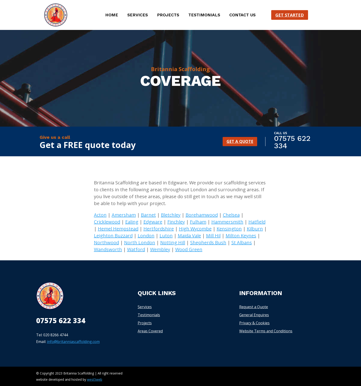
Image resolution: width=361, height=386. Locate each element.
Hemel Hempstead (118, 229)
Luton (166, 235)
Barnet (148, 215)
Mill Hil (213, 235)
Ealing (131, 222)
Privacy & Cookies (254, 322)
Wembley (160, 249)
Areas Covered (150, 331)
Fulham (198, 222)
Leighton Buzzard (113, 235)
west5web (94, 379)
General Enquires (254, 314)
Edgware (152, 222)
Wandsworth (108, 249)
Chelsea (231, 215)
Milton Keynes (241, 235)
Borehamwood (202, 215)
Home (111, 15)
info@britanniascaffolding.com (73, 341)
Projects (168, 15)
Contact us (242, 15)
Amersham (124, 215)
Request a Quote (253, 306)
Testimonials (204, 15)
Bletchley (170, 215)
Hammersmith (227, 222)
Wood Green (188, 249)
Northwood (106, 242)
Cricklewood (107, 222)
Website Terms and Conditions (265, 331)
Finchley (176, 222)
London (146, 235)
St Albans (241, 242)
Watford (136, 249)
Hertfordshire (158, 229)
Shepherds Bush (208, 242)
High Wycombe (195, 229)
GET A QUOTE (240, 141)
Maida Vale (189, 235)
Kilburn (255, 229)
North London (139, 242)
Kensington (229, 229)
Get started (289, 15)
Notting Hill (172, 242)
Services (137, 15)
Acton (100, 215)
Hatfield (256, 222)
